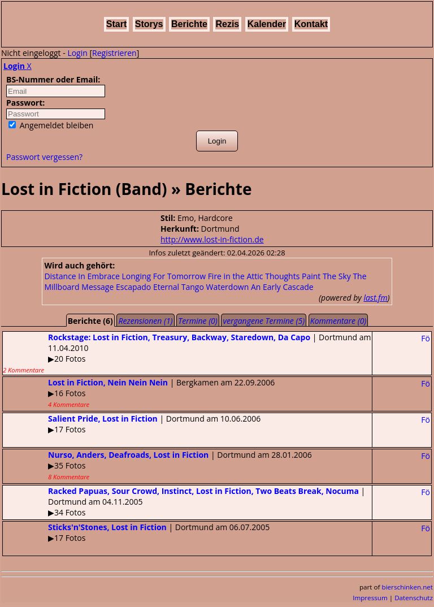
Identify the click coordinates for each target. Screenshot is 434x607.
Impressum (370, 597)
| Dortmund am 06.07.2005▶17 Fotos (136, 532)
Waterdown (227, 286)
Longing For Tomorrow (163, 276)
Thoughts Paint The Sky (308, 276)
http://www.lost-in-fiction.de (212, 239)
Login (77, 52)
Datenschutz (413, 597)
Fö (425, 338)
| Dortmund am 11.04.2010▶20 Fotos (187, 353)
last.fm (375, 297)
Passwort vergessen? (44, 156)
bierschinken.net (407, 587)
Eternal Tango (178, 286)
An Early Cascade (282, 286)
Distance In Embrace (81, 276)
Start (116, 24)
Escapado (133, 286)
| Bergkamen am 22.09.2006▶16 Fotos (139, 393)
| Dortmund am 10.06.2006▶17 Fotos (132, 424)
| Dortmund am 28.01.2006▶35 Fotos (157, 465)
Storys (149, 24)
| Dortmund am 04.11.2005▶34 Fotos (184, 501)
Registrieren (114, 52)
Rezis (227, 24)
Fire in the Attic (235, 276)
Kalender (267, 24)
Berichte (189, 24)
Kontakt (311, 24)
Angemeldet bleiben (50, 125)
